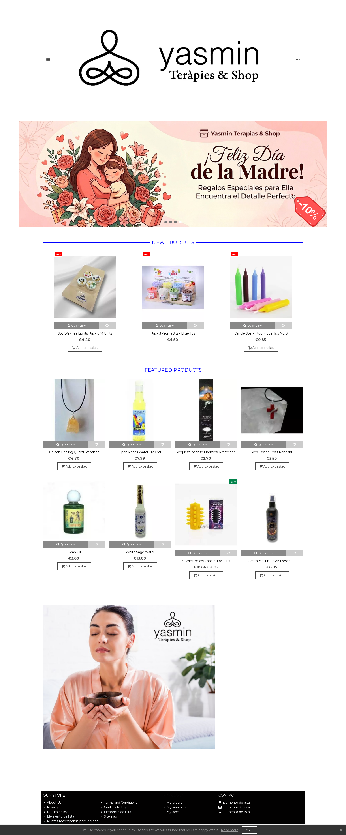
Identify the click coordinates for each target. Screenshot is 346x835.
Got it (249, 830)
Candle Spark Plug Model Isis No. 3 (261, 333)
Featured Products (173, 370)
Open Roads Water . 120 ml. (140, 452)
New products (173, 242)
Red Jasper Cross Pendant (272, 452)
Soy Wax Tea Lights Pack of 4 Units (85, 333)
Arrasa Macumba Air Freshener (272, 561)
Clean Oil (74, 552)
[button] (165, 222)
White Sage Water (140, 552)
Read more (229, 830)
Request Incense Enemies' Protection (206, 452)
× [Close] (340, 830)
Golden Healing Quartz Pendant (74, 452)
